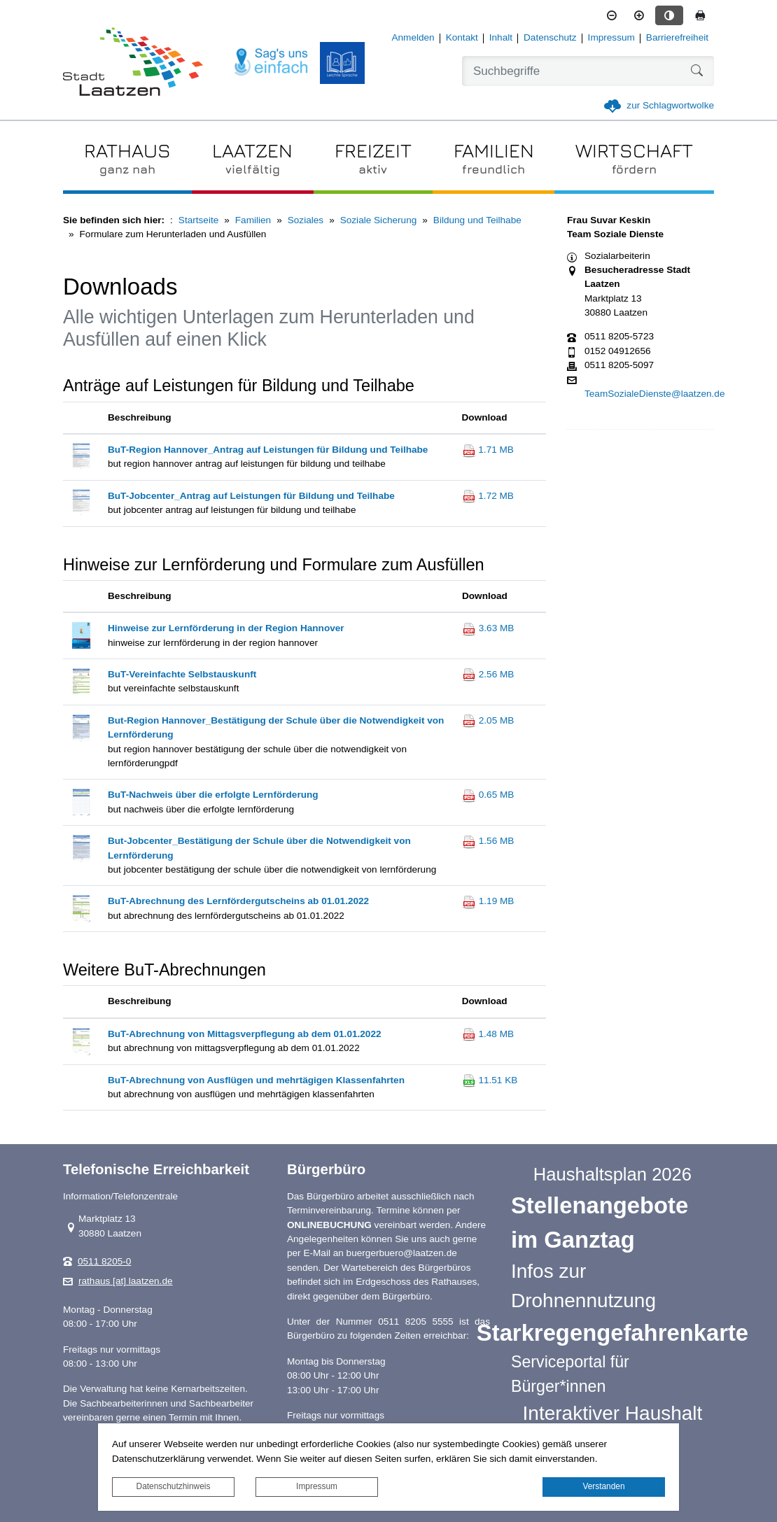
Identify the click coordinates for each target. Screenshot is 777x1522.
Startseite (198, 220)
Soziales (305, 220)
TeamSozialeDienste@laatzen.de (654, 394)
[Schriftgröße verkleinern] (612, 15)
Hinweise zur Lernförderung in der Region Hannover (226, 628)
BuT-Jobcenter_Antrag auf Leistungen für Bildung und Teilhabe (251, 496)
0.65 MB (488, 794)
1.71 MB (488, 449)
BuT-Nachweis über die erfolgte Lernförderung (213, 794)
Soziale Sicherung (378, 220)
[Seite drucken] (700, 15)
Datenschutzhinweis (173, 1486)
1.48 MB (488, 1034)
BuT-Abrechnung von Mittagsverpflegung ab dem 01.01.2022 (245, 1034)
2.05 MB (488, 720)
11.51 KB (490, 1080)
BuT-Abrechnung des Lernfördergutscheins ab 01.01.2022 (238, 901)
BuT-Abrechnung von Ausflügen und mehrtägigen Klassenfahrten (256, 1080)
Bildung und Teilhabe (477, 220)
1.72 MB (488, 496)
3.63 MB (488, 628)
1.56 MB (488, 841)
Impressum (316, 1486)
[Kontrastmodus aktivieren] (669, 15)
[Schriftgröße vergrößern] (639, 15)
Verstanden (603, 1486)
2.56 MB (488, 674)
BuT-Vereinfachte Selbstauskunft (182, 674)
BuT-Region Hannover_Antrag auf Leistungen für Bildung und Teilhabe (268, 449)
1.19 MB (488, 901)
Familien (253, 220)
